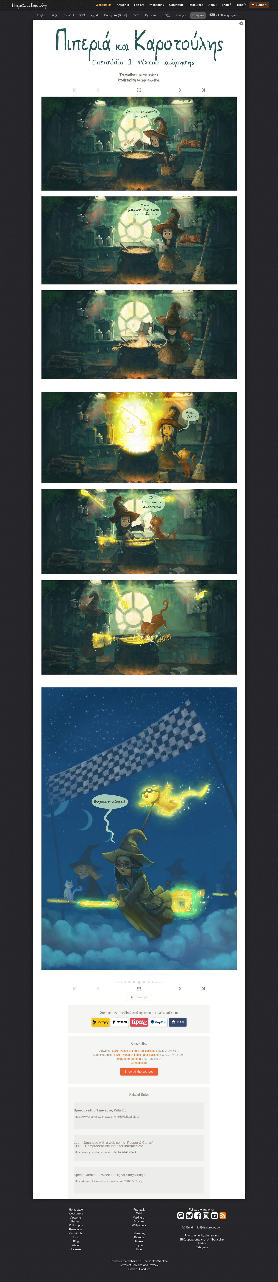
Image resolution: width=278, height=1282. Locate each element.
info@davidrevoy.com (208, 1227)
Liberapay (139, 1233)
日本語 (166, 15)
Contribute (176, 4)
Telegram (202, 1247)
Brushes (139, 1221)
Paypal (139, 1245)
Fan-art (139, 4)
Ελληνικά (198, 15)
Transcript (140, 997)
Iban (139, 1249)
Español (68, 15)
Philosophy (156, 4)
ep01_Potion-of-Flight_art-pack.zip (145, 1050)
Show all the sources (139, 1071)
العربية (95, 15)
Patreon (139, 1237)
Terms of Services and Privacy (139, 1265)
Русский (150, 15)
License (76, 1249)
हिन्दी (82, 15)
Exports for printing (139, 1058)
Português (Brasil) (115, 15)
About (212, 4)
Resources (196, 4)
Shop (227, 4)
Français (181, 15)
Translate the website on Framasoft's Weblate (139, 1261)
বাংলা (136, 15)
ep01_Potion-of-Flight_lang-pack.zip (149, 1054)
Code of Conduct (139, 1269)
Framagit (138, 1209)
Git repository (138, 1062)
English (41, 15)
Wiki (139, 1213)
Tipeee (139, 1241)
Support (261, 4)
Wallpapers (139, 1225)
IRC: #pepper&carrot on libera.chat (202, 1239)
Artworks (123, 4)
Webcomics (104, 4)
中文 (55, 15)
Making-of (139, 1217)
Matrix (202, 1243)
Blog (242, 4)
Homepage (76, 1209)
